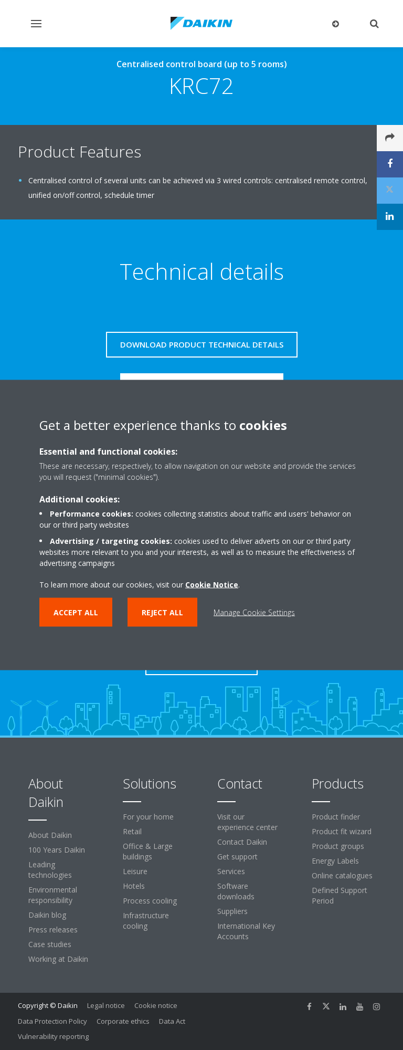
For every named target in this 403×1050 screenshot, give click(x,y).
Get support (237, 857)
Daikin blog (47, 915)
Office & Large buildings (148, 851)
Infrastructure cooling (146, 920)
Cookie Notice (211, 585)
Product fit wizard (342, 831)
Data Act (172, 1021)
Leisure (135, 871)
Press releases (53, 929)
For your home (148, 817)
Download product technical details (201, 344)
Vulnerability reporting (53, 1036)
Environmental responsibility (52, 895)
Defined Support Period (339, 895)
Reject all (162, 612)
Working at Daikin (58, 959)
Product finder (336, 817)
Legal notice (106, 1005)
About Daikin (50, 835)
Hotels (134, 886)
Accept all (76, 612)
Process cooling (150, 901)
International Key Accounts (246, 931)
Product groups (338, 846)
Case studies (49, 944)
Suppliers (232, 911)
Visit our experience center (247, 822)
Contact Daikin (242, 842)
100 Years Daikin (56, 850)
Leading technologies (50, 869)
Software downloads (235, 891)
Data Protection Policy (52, 1021)
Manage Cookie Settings (254, 612)
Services (231, 871)
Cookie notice (155, 1005)
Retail (132, 831)
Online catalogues (342, 875)
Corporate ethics (123, 1021)
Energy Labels (335, 861)
